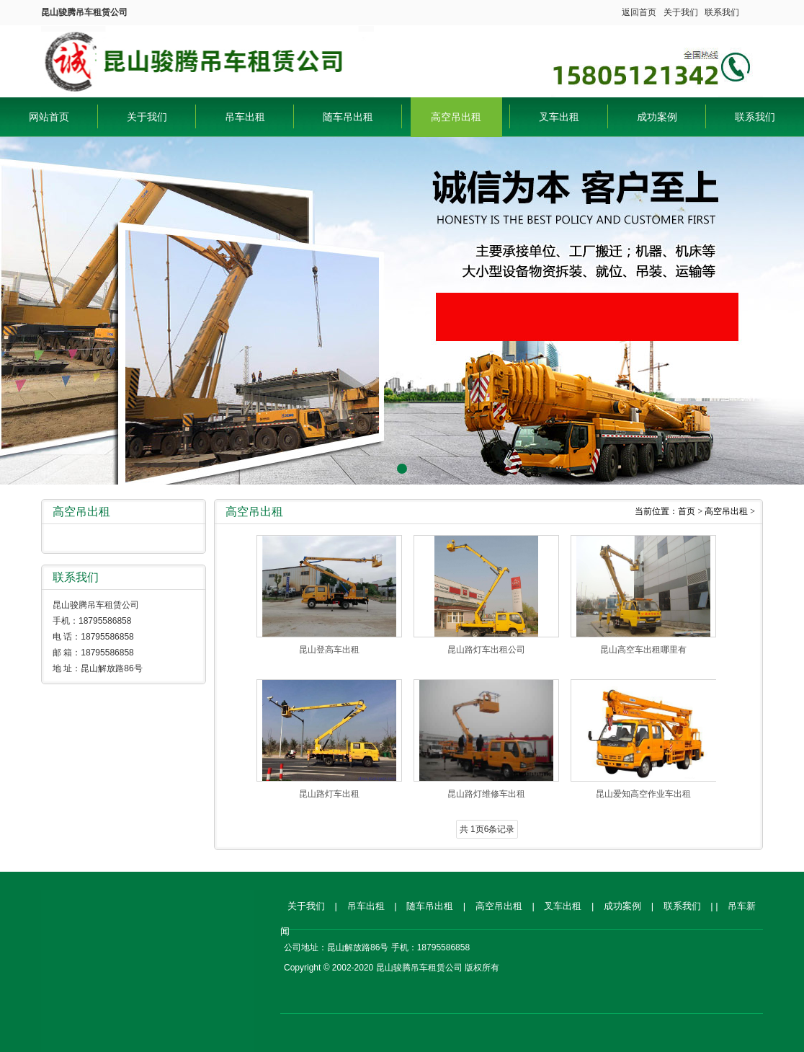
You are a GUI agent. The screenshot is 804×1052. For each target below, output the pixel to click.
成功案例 (657, 117)
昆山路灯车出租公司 (486, 650)
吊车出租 (245, 117)
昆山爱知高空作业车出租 (643, 794)
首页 (686, 511)
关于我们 (681, 12)
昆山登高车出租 (329, 650)
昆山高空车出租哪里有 (643, 650)
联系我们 (722, 12)
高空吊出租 (456, 117)
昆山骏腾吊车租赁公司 (207, 58)
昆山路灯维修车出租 (486, 794)
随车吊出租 (348, 117)
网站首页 (49, 117)
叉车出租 (559, 117)
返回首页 (639, 12)
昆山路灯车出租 (329, 794)
